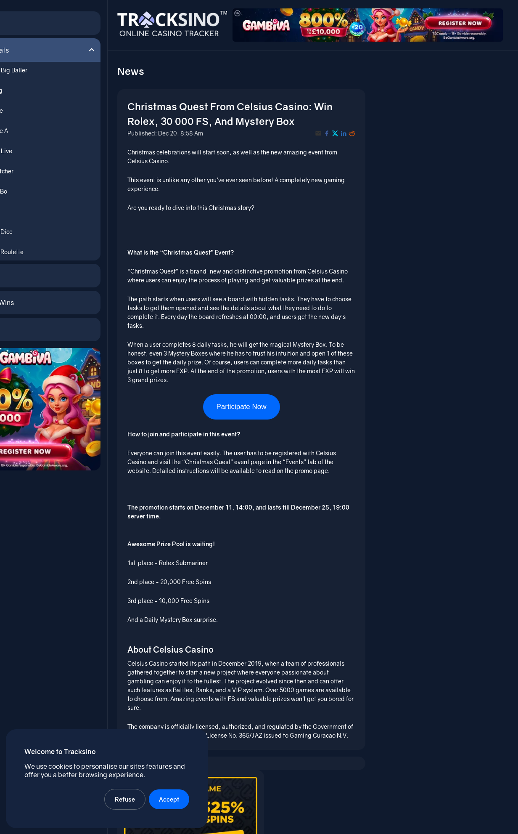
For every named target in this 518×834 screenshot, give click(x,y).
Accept (170, 798)
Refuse (126, 798)
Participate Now (250, 411)
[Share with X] (339, 128)
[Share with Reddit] (356, 128)
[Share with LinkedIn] (347, 128)
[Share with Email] (322, 128)
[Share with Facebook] (331, 128)
